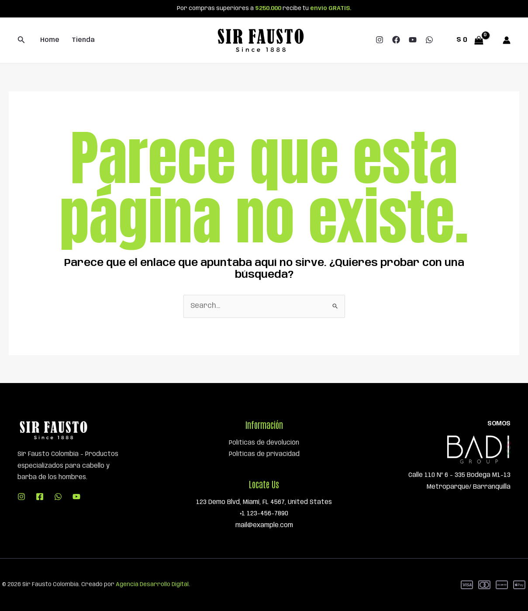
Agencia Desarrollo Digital (152, 584)
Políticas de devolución (264, 443)
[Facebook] (396, 40)
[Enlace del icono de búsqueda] (21, 40)
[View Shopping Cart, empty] (469, 40)
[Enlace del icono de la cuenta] (507, 40)
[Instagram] (379, 40)
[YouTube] (413, 40)
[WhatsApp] (429, 40)
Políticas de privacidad (264, 454)
